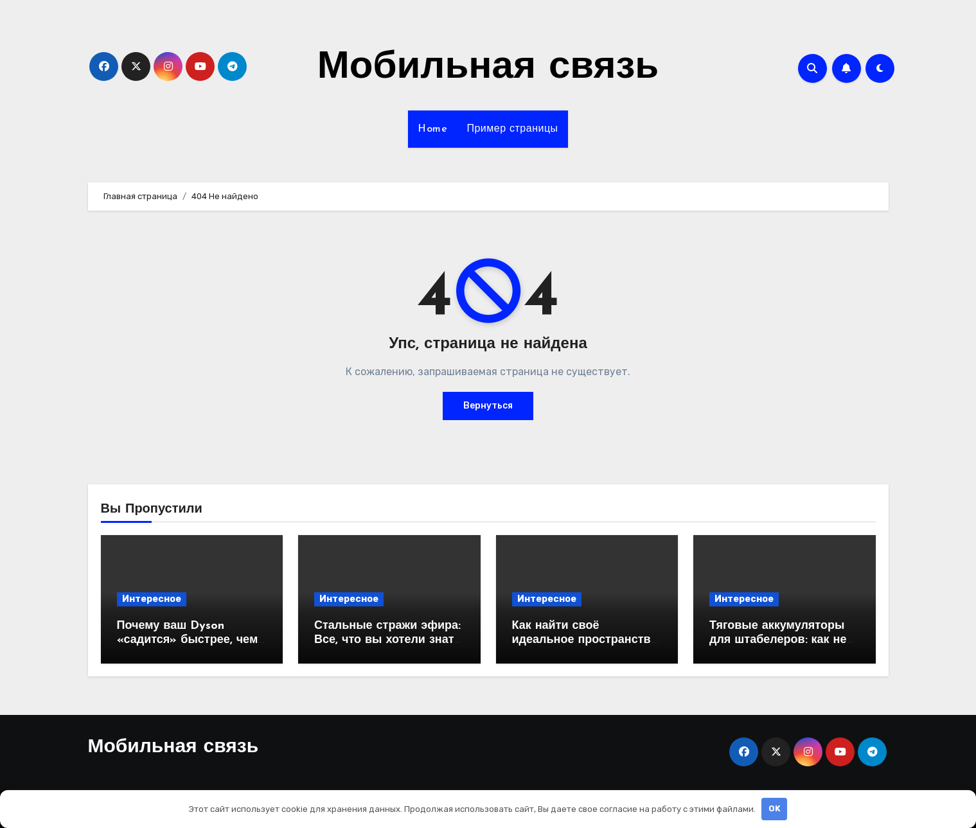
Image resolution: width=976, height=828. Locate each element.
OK (774, 808)
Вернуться (488, 405)
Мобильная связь (488, 68)
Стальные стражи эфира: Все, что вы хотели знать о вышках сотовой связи (387, 640)
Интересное (151, 599)
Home (432, 129)
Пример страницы (512, 129)
